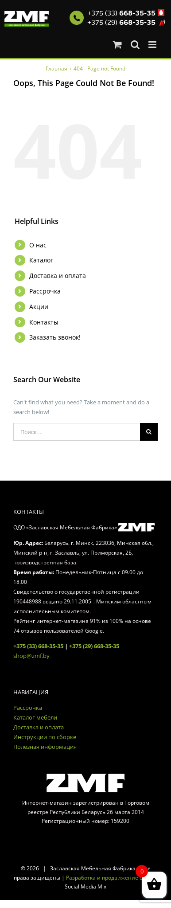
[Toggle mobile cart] (117, 44)
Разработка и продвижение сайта (110, 877)
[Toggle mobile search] (135, 44)
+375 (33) (121, 13)
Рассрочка (45, 291)
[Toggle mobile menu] (153, 44)
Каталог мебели (35, 717)
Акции (38, 306)
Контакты (43, 322)
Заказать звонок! (55, 337)
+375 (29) (121, 22)
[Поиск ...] (76, 432)
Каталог (41, 260)
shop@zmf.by (31, 656)
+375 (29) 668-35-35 (94, 646)
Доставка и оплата (57, 275)
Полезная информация (45, 747)
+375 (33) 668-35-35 (38, 646)
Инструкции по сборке (44, 737)
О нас (38, 245)
